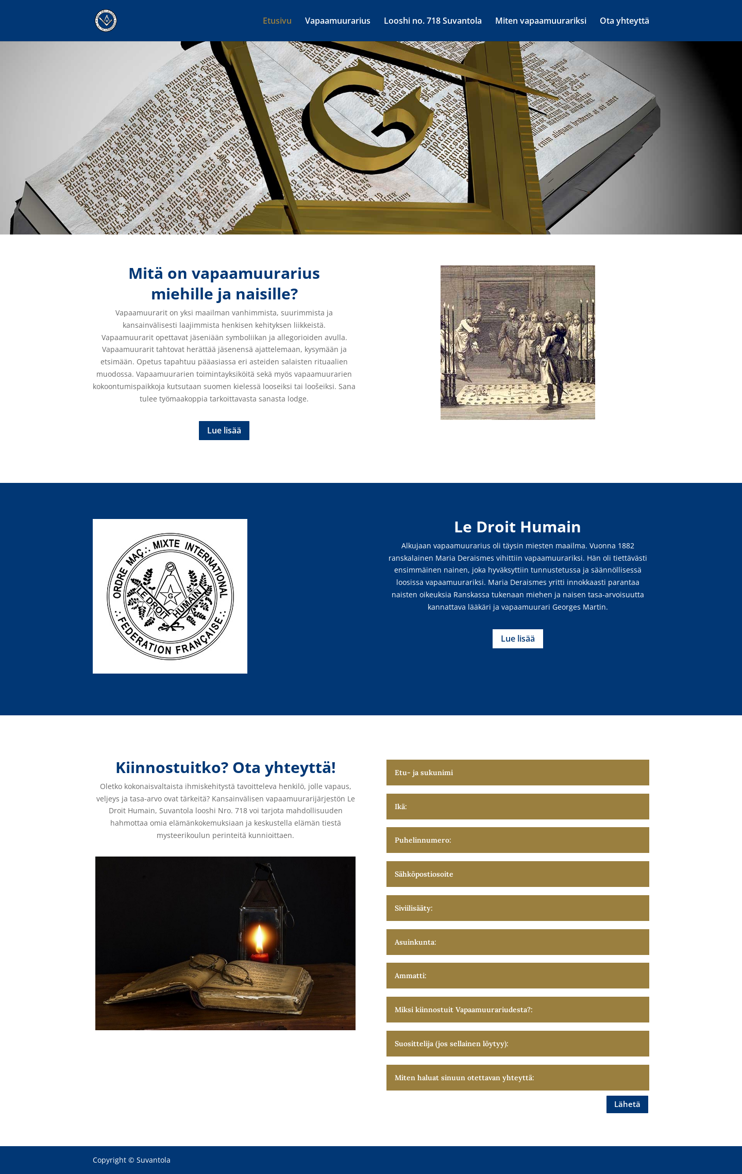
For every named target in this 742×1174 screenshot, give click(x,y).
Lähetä (627, 1104)
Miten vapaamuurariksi (540, 21)
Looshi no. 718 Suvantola (433, 21)
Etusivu (277, 21)
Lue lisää (224, 430)
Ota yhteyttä (624, 21)
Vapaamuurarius (337, 21)
